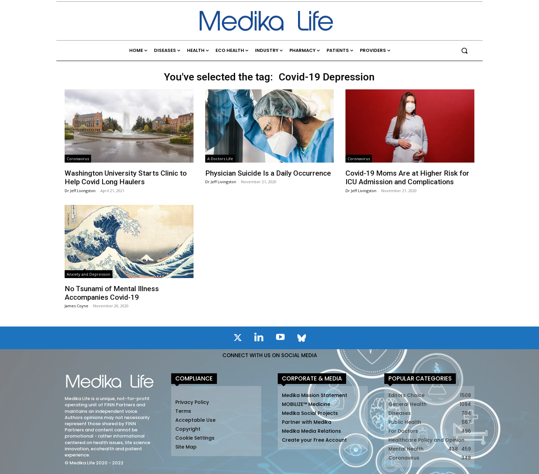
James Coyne (76, 305)
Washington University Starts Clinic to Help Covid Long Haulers (126, 177)
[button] (464, 50)
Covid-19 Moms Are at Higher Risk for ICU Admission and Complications (407, 177)
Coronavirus (78, 158)
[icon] (237, 339)
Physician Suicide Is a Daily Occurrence (268, 173)
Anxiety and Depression (88, 274)
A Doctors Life (220, 158)
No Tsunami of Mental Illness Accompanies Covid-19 (112, 293)
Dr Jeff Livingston (80, 190)
